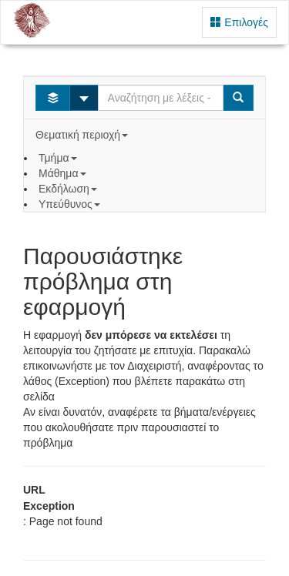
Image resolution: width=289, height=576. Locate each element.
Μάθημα (64, 173)
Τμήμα (59, 158)
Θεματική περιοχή (83, 135)
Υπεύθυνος (71, 204)
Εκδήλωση (69, 189)
